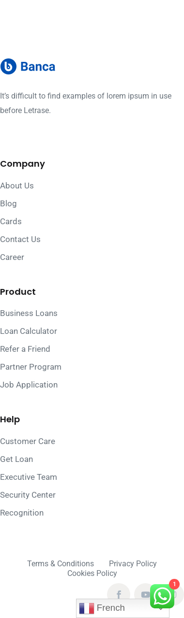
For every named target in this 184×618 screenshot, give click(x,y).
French (102, 608)
